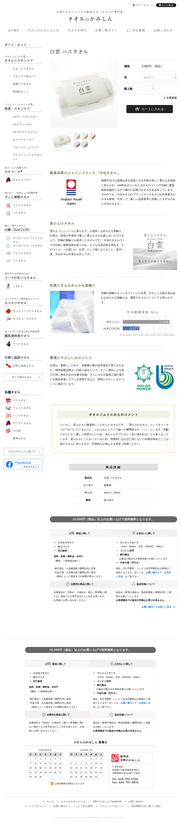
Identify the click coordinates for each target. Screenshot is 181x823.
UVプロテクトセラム (25, 131)
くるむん (18, 285)
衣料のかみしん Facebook (106, 801)
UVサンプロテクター (25, 116)
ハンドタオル (21, 415)
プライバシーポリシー (111, 806)
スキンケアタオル (23, 68)
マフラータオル (22, 423)
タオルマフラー (22, 179)
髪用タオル (19, 438)
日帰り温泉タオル (23, 365)
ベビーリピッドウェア (26, 147)
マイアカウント (37, 806)
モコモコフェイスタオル (27, 311)
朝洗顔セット (21, 91)
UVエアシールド (22, 124)
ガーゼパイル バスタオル (28, 245)
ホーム (50, 801)
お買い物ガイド (106, 30)
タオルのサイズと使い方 (21, 451)
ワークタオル (21, 343)
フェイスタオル (22, 205)
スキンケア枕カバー (25, 76)
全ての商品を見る (22, 377)
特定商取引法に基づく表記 (146, 806)
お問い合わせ (163, 30)
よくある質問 (135, 30)
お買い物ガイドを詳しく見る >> (158, 607)
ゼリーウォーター (23, 139)
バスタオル (19, 212)
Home (13, 30)
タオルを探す (77, 30)
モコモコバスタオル (25, 318)
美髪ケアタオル (22, 83)
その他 (17, 430)
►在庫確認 (170, 97)
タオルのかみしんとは (43, 30)
